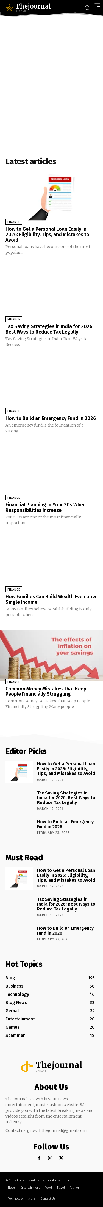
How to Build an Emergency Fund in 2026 (50, 418)
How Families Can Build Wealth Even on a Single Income (50, 599)
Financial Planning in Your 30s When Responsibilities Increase (45, 507)
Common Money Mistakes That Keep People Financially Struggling (45, 691)
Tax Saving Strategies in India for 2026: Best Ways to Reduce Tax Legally (49, 329)
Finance (13, 222)
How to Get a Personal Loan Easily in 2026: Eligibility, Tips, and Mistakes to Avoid (47, 234)
